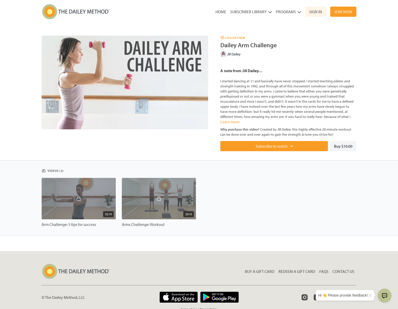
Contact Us (343, 271)
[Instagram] (305, 297)
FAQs (323, 271)
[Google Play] (219, 297)
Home (220, 11)
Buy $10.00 (343, 146)
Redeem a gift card (296, 271)
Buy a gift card (259, 271)
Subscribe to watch (275, 146)
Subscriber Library (251, 11)
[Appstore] (178, 297)
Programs (288, 11)
